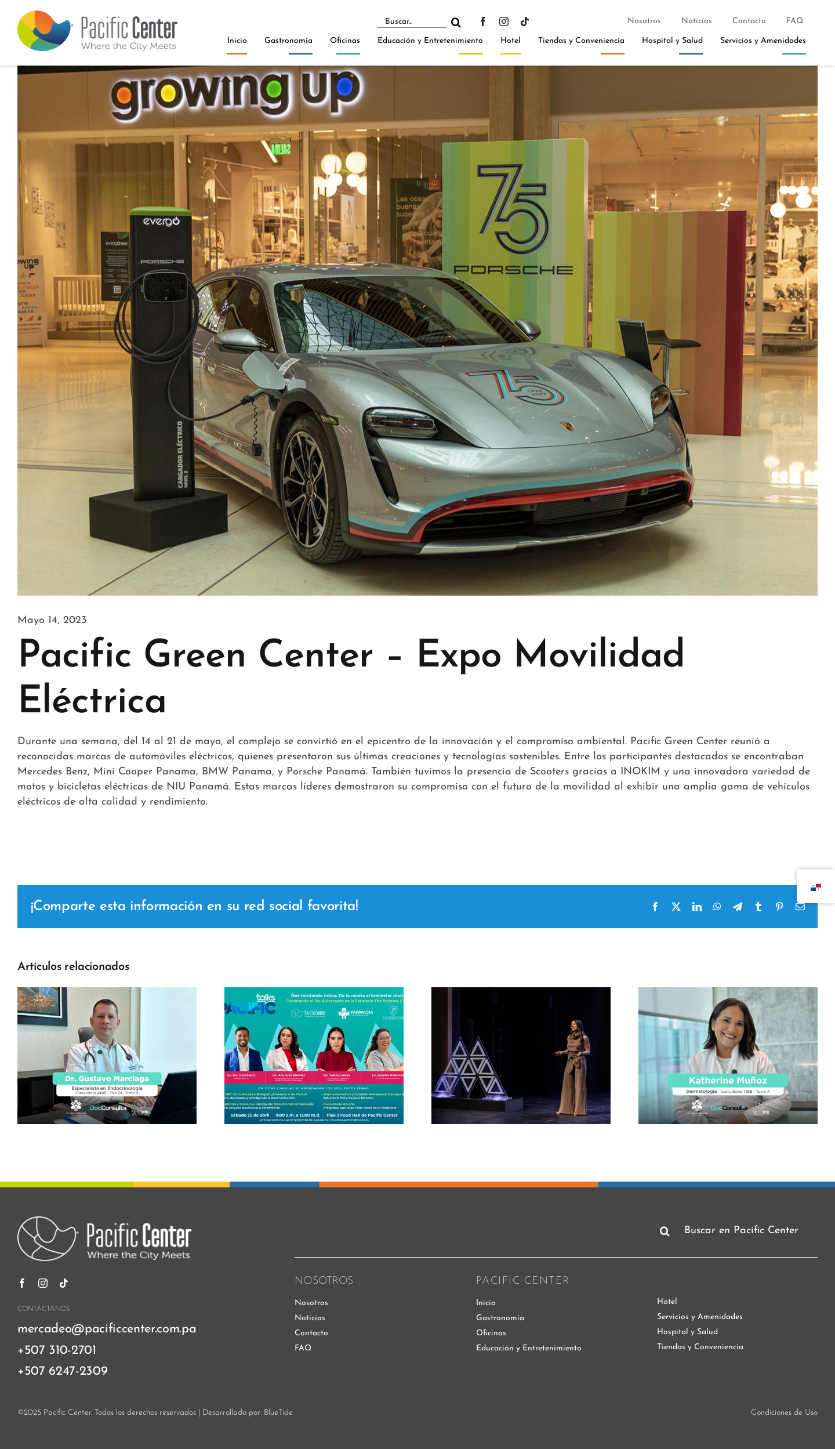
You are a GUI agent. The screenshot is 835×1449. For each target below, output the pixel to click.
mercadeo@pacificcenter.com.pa (106, 1329)
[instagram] (504, 21)
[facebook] (483, 21)
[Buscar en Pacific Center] (736, 1230)
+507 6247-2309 (62, 1371)
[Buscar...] (411, 22)
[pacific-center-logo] (97, 15)
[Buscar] (456, 22)
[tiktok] (524, 21)
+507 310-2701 (56, 1350)
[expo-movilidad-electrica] (417, 331)
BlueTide (278, 1412)
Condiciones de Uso (784, 1412)
